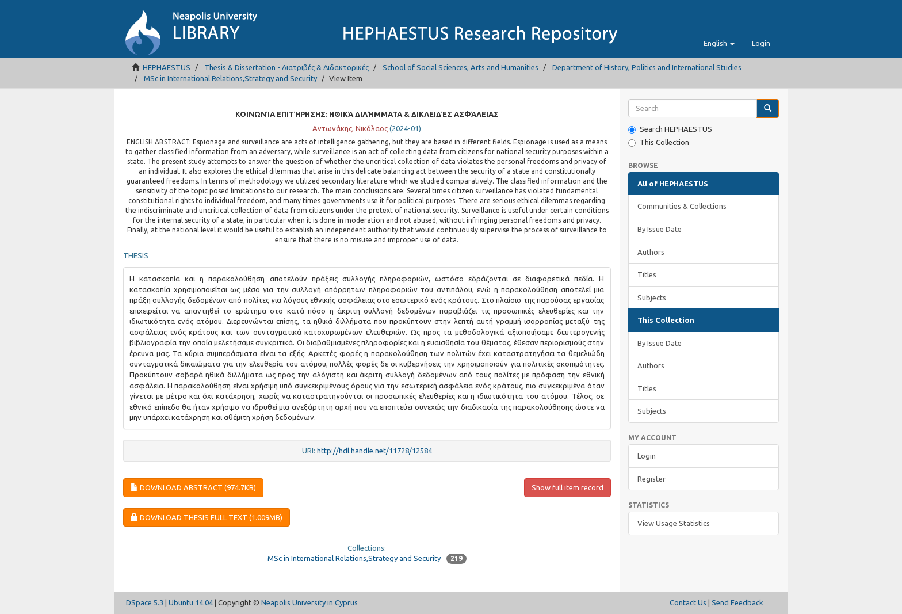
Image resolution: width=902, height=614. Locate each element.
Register (651, 479)
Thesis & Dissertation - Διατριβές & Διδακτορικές (286, 67)
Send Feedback (737, 602)
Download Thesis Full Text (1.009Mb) (206, 517)
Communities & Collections (682, 206)
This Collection (658, 142)
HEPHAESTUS (166, 67)
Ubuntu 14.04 (191, 602)
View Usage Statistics (673, 523)
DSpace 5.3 (144, 602)
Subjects (651, 297)
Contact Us (688, 602)
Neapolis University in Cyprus (309, 602)
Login (646, 456)
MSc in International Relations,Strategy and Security (230, 78)
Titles (646, 274)
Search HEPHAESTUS (670, 129)
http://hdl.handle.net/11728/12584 (374, 451)
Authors (650, 252)
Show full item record (567, 487)
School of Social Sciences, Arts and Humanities (460, 67)
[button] (719, 43)
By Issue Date (659, 229)
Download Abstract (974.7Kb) (193, 487)
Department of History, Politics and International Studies (647, 67)
